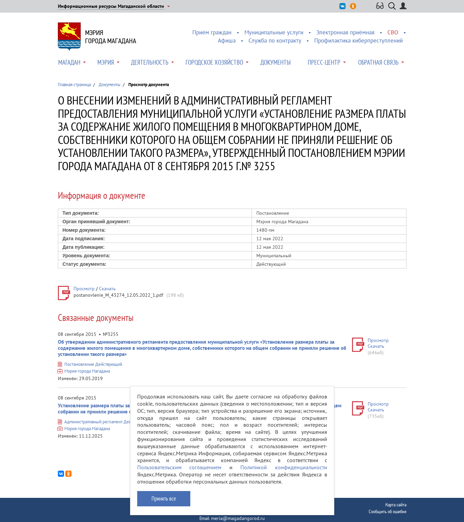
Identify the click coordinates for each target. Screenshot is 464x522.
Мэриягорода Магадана (110, 37)
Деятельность (150, 62)
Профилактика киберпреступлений (358, 40)
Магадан (69, 62)
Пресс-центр (324, 62)
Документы (275, 62)
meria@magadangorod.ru (238, 518)
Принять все (163, 498)
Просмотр (84, 289)
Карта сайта (395, 504)
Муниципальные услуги (273, 32)
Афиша (227, 40)
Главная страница (74, 84)
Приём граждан (211, 32)
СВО (392, 32)
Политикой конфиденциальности (283, 467)
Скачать (107, 289)
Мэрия (105, 62)
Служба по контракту (275, 40)
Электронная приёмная (345, 32)
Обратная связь (378, 62)
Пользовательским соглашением (179, 467)
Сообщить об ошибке (387, 511)
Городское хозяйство (214, 62)
